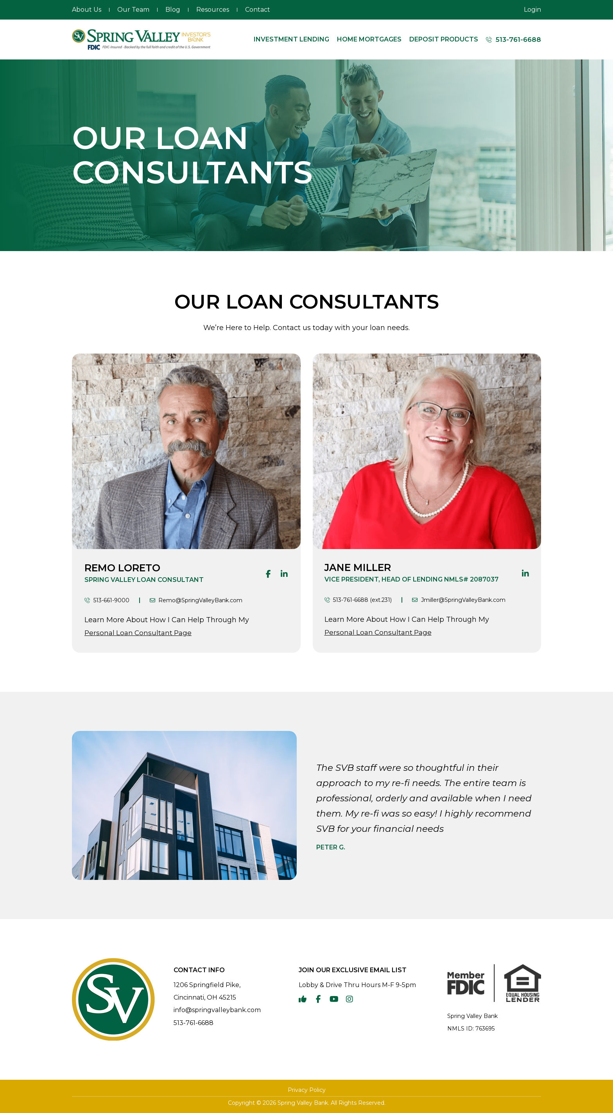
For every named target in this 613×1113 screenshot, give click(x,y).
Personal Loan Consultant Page (138, 633)
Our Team (133, 9)
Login (532, 9)
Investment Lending (291, 39)
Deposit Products (443, 39)
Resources (212, 9)
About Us (86, 9)
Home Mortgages (369, 39)
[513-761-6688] (489, 40)
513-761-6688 (518, 39)
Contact (257, 9)
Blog (172, 9)
